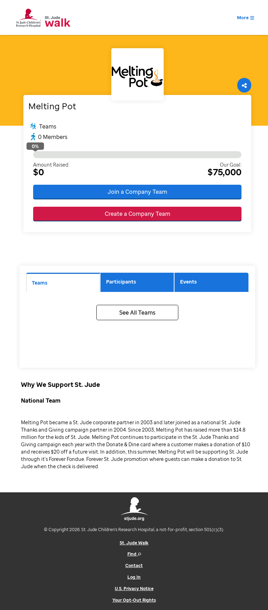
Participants (121, 281)
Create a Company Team (137, 214)
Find (134, 554)
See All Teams (137, 312)
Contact (134, 565)
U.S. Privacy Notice (134, 588)
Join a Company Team (137, 192)
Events (188, 281)
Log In (134, 577)
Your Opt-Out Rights (134, 600)
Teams (39, 282)
